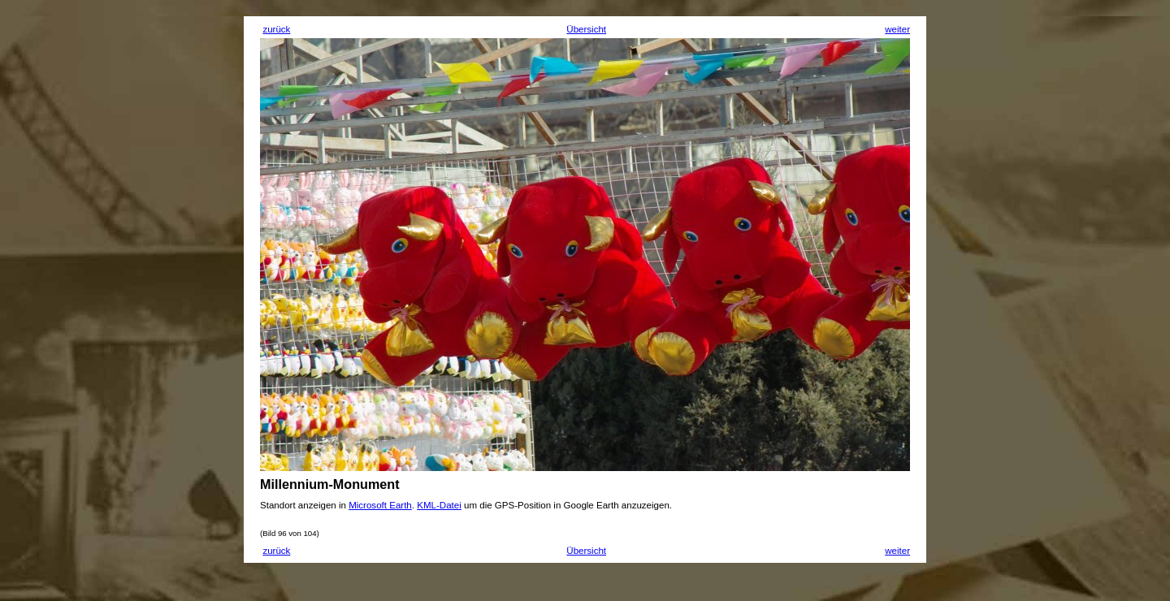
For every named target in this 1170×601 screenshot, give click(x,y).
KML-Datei (439, 505)
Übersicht (586, 29)
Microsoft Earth (380, 505)
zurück (276, 29)
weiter (897, 29)
